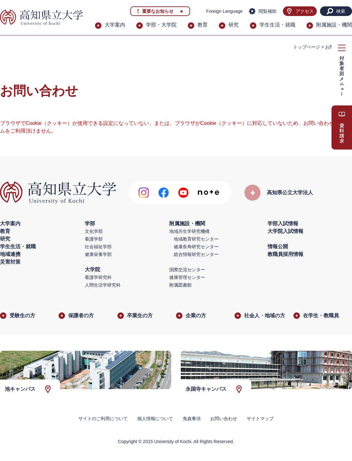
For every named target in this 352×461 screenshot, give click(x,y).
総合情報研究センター (196, 254)
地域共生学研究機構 (189, 231)
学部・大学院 (161, 24)
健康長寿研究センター (196, 246)
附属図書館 (180, 285)
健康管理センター (187, 277)
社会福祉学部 (98, 246)
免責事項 (192, 418)
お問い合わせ (223, 418)
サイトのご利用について (103, 418)
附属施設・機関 (334, 24)
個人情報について (155, 418)
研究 (233, 24)
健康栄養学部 (98, 254)
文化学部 (94, 231)
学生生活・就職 (277, 24)
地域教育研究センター (196, 239)
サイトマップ (260, 418)
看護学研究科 (98, 277)
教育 (202, 24)
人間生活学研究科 (103, 285)
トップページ (306, 47)
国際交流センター (187, 269)
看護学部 (94, 239)
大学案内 (115, 24)
